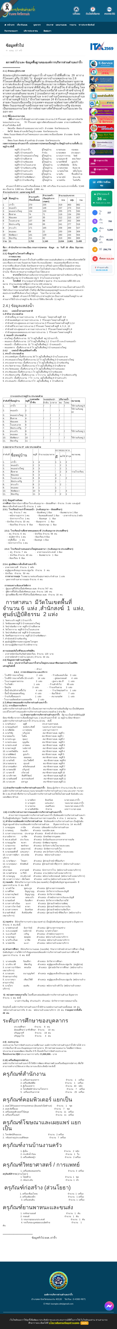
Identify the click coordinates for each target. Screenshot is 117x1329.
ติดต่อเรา (47, 31)
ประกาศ (49, 25)
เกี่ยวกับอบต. (22, 25)
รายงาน (72, 25)
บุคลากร (37, 25)
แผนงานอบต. (61, 25)
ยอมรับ (84, 1323)
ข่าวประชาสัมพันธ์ (86, 25)
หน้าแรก (9, 25)
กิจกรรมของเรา (11, 31)
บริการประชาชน (31, 31)
